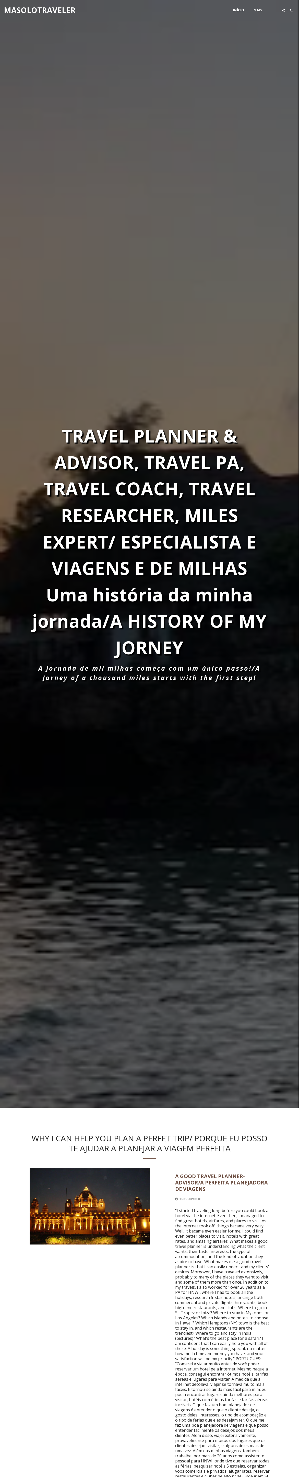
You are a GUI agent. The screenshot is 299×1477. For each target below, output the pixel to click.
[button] (283, 10)
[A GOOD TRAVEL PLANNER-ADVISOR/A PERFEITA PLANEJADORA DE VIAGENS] (222, 1187)
